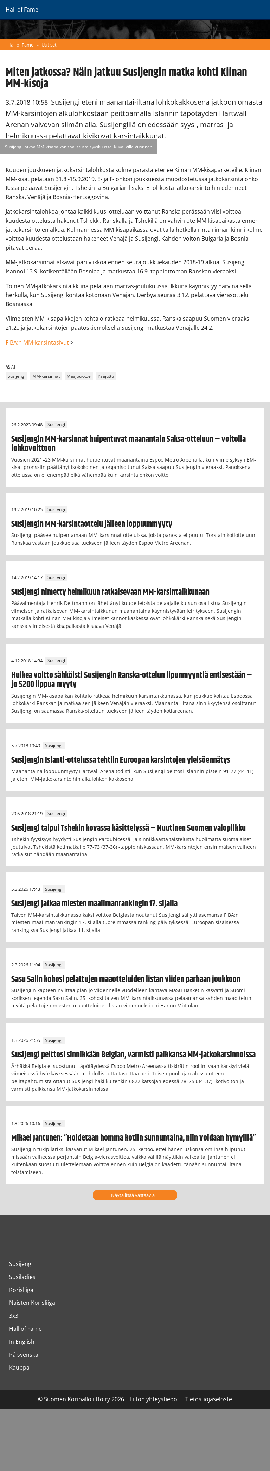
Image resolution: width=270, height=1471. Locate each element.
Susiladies (22, 1277)
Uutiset (49, 45)
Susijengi (16, 376)
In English (21, 1342)
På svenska (23, 1355)
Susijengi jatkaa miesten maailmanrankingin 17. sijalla (94, 903)
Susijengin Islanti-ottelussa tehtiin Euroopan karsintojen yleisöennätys (120, 760)
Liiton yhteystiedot (154, 1399)
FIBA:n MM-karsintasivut (37, 342)
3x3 (13, 1315)
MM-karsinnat (46, 376)
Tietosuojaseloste (208, 1399)
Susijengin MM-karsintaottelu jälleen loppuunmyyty (91, 524)
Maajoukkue (79, 376)
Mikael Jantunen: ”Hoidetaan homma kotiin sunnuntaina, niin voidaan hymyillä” (133, 1138)
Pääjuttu (106, 376)
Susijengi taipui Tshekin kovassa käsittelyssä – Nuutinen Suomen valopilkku (128, 828)
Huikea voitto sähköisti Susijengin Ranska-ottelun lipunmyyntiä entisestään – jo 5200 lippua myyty (131, 680)
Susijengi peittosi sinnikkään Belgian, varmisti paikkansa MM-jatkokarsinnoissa (133, 1055)
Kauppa (19, 1367)
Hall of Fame (20, 45)
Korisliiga (21, 1290)
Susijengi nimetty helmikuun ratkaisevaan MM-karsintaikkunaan (110, 592)
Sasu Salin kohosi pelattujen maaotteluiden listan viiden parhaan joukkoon (125, 979)
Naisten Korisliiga (32, 1302)
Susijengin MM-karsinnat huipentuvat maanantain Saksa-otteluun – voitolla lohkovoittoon (128, 444)
